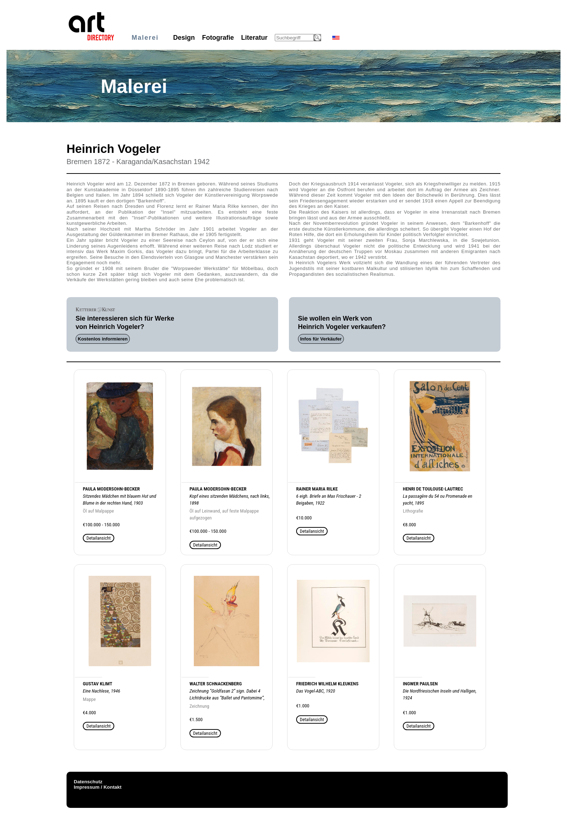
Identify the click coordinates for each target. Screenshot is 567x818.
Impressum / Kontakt (98, 787)
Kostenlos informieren (103, 339)
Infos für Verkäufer (321, 339)
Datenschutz (88, 781)
